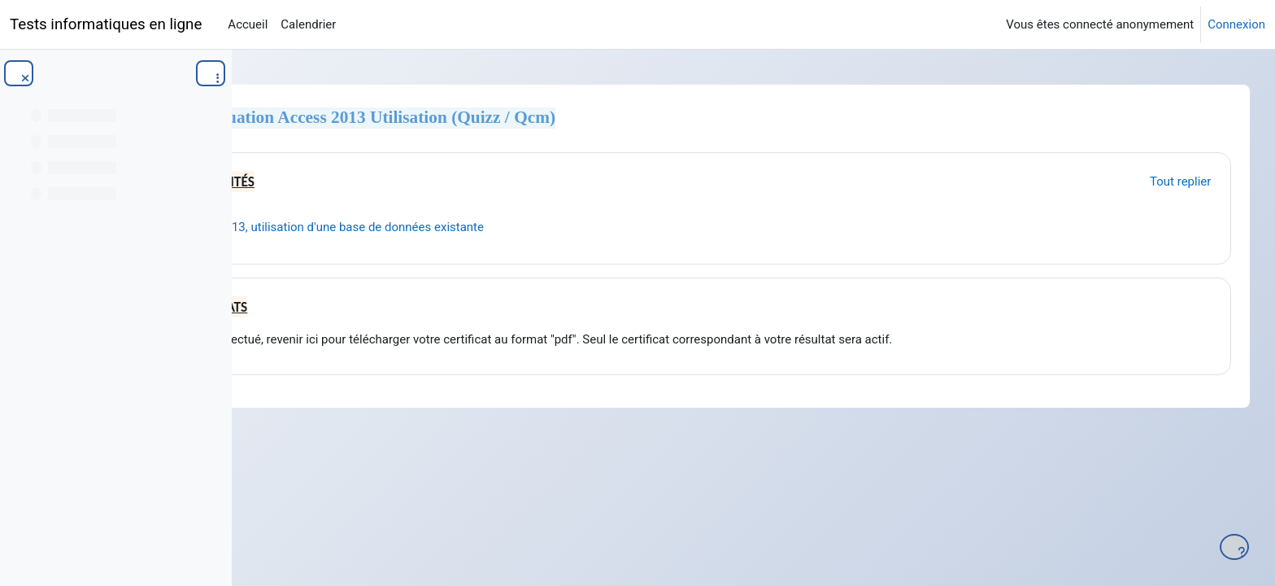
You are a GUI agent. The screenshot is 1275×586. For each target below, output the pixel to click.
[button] (308, 179)
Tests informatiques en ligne (106, 24)
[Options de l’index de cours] (210, 73)
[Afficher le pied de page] (1234, 547)
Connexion (1236, 24)
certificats (402, 307)
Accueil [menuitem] (248, 24)
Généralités (406, 181)
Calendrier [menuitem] (308, 24)
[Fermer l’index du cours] (18, 73)
